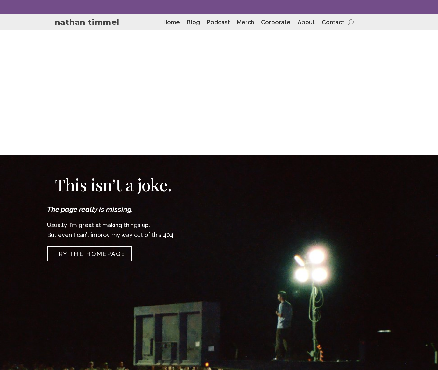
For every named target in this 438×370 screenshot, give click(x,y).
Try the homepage (89, 129)
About (306, 22)
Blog (193, 22)
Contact (333, 22)
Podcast (218, 22)
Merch (245, 22)
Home (171, 22)
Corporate (276, 22)
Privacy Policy (392, 316)
